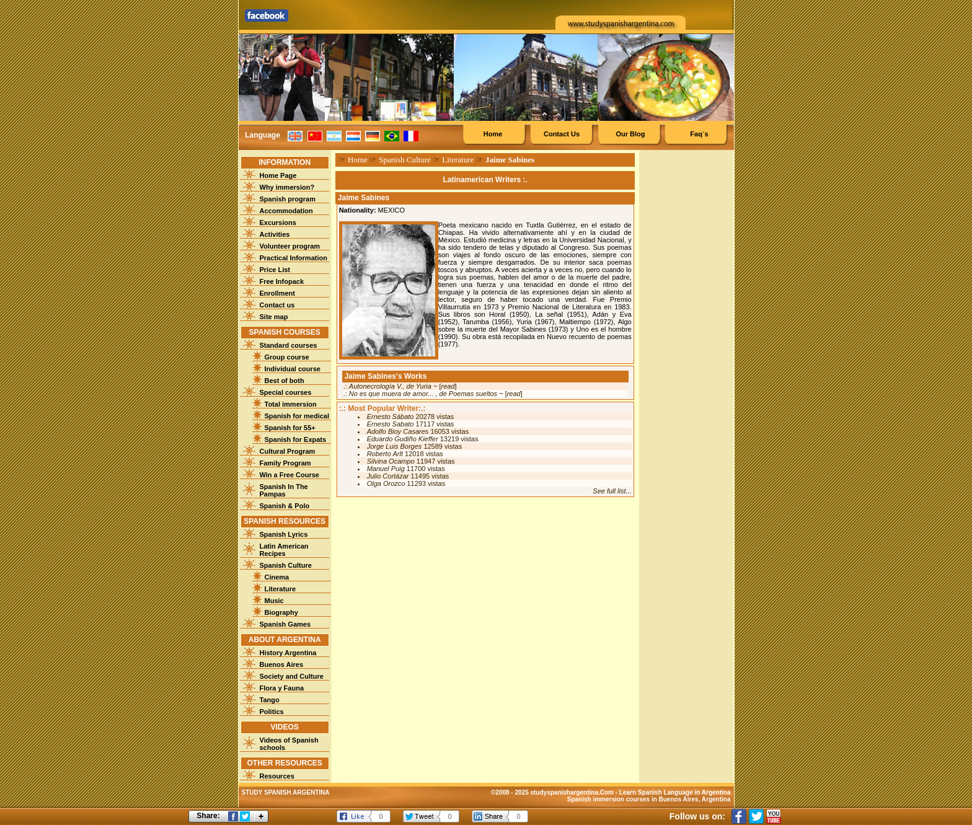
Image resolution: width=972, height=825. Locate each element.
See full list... (612, 491)
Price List (275, 269)
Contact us (277, 305)
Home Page (278, 175)
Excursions (278, 222)
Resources (277, 776)
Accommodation (286, 210)
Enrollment (277, 293)
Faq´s (699, 134)
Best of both (284, 380)
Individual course (292, 369)
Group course (287, 357)
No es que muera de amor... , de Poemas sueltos (423, 393)
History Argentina (288, 652)
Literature (280, 589)
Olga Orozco (386, 483)
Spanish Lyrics (284, 534)
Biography (281, 612)
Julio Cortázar (388, 476)
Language (262, 135)
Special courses (286, 392)
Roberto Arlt (385, 453)
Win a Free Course (289, 475)
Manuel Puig (386, 468)
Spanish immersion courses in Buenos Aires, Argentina (649, 799)
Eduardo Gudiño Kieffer (402, 439)
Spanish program (288, 199)
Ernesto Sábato (390, 416)
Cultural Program (288, 451)
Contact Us (562, 134)
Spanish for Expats (296, 439)
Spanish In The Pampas (284, 490)
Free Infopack (282, 281)
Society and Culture (292, 676)
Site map (274, 316)
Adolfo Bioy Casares (398, 431)
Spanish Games (285, 624)
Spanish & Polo (285, 506)
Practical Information (293, 258)
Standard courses (288, 345)
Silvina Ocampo (391, 461)
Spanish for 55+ (290, 427)
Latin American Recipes (284, 549)
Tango (270, 700)
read (448, 386)
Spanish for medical (297, 416)
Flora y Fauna (282, 688)
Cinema (277, 577)
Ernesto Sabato (390, 424)
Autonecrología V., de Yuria (390, 386)
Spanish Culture (286, 565)
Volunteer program (290, 246)
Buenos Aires (282, 664)
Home (493, 134)
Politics (272, 711)
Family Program (285, 463)
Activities (275, 234)
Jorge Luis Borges (394, 446)
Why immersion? (287, 187)
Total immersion (291, 404)
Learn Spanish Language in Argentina (675, 792)
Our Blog (630, 134)
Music (274, 600)
